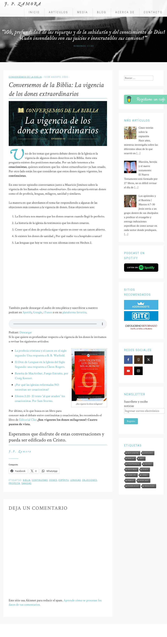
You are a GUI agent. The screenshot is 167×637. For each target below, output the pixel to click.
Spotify (27, 312)
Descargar (26, 332)
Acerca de (125, 12)
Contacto (153, 12)
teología (149, 486)
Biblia (26, 480)
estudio (148, 453)
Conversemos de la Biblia (25, 77)
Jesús (145, 469)
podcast (143, 480)
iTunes (47, 312)
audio (148, 464)
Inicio (34, 12)
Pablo (130, 480)
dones (53, 480)
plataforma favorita (74, 312)
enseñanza (133, 464)
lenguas (75, 480)
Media (82, 12)
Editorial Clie (27, 420)
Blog (101, 12)
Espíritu (64, 480)
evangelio (132, 486)
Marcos (131, 475)
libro (144, 475)
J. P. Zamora (23, 4)
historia (131, 469)
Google (37, 312)
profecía (14, 483)
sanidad (26, 483)
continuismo (40, 480)
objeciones (89, 480)
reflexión (132, 453)
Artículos (58, 12)
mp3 (142, 458)
